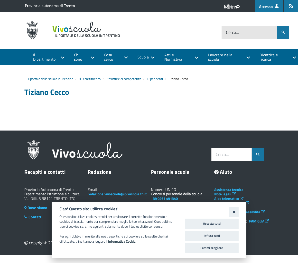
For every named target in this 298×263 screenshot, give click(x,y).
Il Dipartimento (44, 57)
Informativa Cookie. (122, 241)
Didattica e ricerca (269, 57)
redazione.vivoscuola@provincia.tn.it (117, 194)
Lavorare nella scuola (220, 57)
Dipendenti (155, 78)
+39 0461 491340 (164, 198)
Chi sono (78, 57)
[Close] (234, 211)
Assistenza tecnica (228, 189)
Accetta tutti (212, 223)
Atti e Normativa (173, 57)
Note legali (225, 194)
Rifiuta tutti (212, 235)
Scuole (143, 57)
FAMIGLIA (259, 221)
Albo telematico (228, 198)
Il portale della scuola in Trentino (50, 78)
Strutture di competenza (124, 78)
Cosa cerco (108, 57)
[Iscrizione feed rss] (291, 6)
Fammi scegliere (211, 247)
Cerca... (232, 32)
